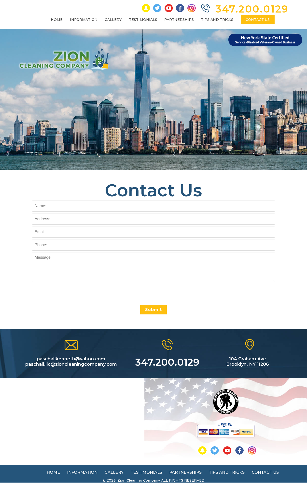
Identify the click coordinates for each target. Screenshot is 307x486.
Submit (153, 309)
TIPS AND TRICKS (217, 19)
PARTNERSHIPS (179, 19)
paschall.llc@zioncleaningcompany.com (71, 364)
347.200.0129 (252, 9)
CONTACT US (258, 19)
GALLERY (113, 19)
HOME (57, 19)
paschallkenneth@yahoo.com (71, 359)
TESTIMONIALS (143, 19)
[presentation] (153, 293)
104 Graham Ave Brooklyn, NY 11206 (247, 361)
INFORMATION (84, 19)
